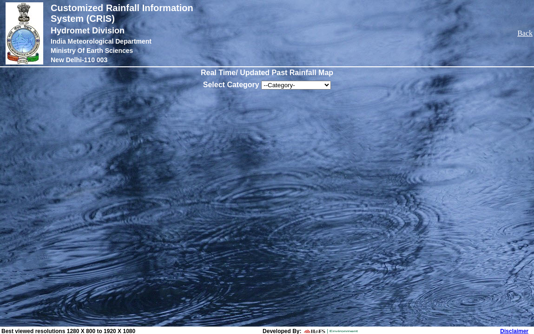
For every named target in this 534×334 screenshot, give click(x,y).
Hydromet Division (88, 30)
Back (525, 33)
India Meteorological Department (101, 41)
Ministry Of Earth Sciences (92, 50)
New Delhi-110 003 (79, 60)
